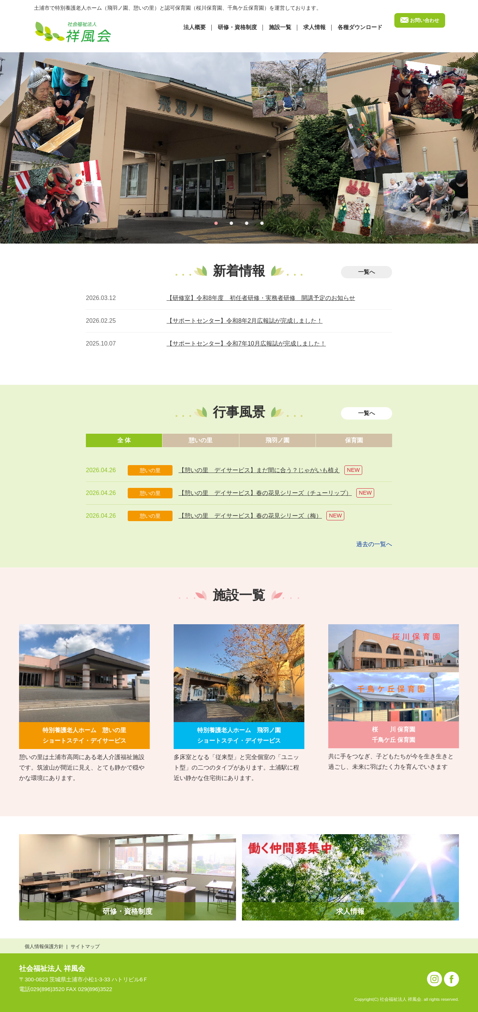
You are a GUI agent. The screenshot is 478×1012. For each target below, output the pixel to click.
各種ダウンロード (360, 27)
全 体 (124, 440)
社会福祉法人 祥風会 (52, 968)
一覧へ (366, 272)
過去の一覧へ (374, 544)
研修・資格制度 (237, 27)
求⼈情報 (314, 27)
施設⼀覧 (280, 27)
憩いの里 (200, 440)
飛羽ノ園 (277, 440)
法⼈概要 (194, 27)
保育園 (354, 440)
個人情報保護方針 (44, 946)
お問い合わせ (424, 20)
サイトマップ (85, 946)
